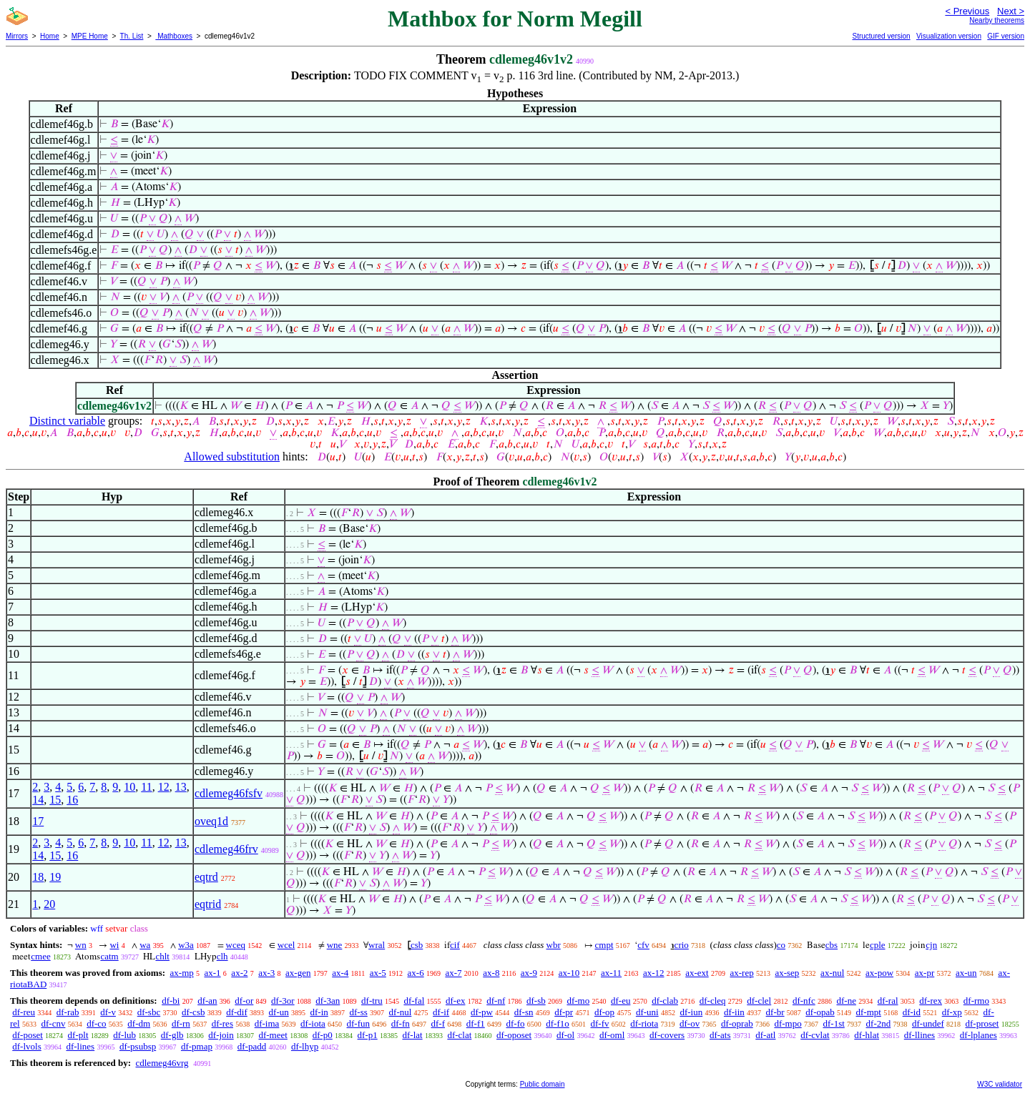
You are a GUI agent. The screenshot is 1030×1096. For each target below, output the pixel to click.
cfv (643, 944)
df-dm (138, 1023)
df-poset (27, 1035)
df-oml (611, 1035)
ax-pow (879, 972)
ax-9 (529, 972)
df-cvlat (814, 1035)
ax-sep (787, 972)
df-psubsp (137, 1046)
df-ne (845, 1000)
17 (38, 821)
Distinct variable (67, 421)
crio (682, 944)
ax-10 (569, 972)
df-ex (455, 1000)
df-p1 (368, 1035)
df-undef (928, 1023)
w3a (186, 944)
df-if (441, 1012)
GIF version (1005, 36)
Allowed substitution (232, 456)
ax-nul (832, 972)
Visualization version (948, 36)
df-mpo (787, 1023)
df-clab (665, 1000)
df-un (279, 1012)
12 (164, 787)
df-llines (919, 1035)
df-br (775, 1012)
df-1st (833, 1023)
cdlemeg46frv (226, 849)
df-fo (515, 1023)
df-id (912, 1012)
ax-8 (491, 972)
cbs (831, 944)
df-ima (267, 1023)
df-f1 (475, 1023)
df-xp (952, 1012)
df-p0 (323, 1035)
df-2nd (878, 1023)
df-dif (236, 1012)
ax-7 (453, 972)
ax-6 (416, 972)
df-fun (359, 1023)
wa (144, 944)
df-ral (888, 1000)
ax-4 (340, 972)
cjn (931, 944)
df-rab (68, 1012)
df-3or (283, 1000)
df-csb (193, 1012)
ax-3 (266, 972)
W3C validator (999, 1084)
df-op (604, 1012)
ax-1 (213, 972)
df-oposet (513, 1035)
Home (49, 36)
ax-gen (297, 972)
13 (181, 787)
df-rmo (976, 1000)
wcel (286, 944)
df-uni (647, 1012)
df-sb (536, 1000)
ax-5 (378, 972)
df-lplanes (978, 1035)
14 (38, 800)
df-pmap (196, 1046)
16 (72, 800)
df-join (220, 1035)
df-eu (620, 1000)
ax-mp (182, 972)
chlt (162, 956)
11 (146, 787)
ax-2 (239, 972)
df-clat (459, 1035)
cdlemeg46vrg (161, 1062)
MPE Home (90, 36)
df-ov (690, 1023)
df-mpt (868, 1012)
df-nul (400, 1012)
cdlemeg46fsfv (229, 793)
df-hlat (866, 1035)
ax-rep (741, 972)
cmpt (604, 944)
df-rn (181, 1023)
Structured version (881, 36)
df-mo (577, 1000)
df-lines (80, 1046)
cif (455, 944)
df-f (438, 1023)
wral (376, 944)
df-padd (251, 1046)
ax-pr (924, 972)
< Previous (967, 11)
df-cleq (713, 1000)
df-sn (524, 1012)
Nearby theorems (996, 20)
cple (878, 944)
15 (55, 800)
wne (335, 944)
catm (109, 956)
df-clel (759, 1000)
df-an (207, 1000)
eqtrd (206, 877)
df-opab (819, 1012)
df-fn (400, 1023)
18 (38, 877)
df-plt (78, 1035)
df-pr (563, 1012)
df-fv (600, 1023)
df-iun (691, 1012)
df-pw (482, 1012)
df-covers (667, 1035)
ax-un (966, 972)
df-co (96, 1023)
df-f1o (557, 1023)
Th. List (132, 36)
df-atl (765, 1035)
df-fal (413, 1000)
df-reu (23, 1012)
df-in (319, 1012)
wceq (235, 944)
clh (222, 956)
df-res (222, 1023)
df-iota (312, 1023)
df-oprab (737, 1023)
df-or (244, 1000)
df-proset (982, 1023)
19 (55, 877)
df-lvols (26, 1046)
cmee (40, 956)
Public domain (542, 1084)
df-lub (124, 1035)
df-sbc (149, 1012)
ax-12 (653, 972)
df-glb (172, 1035)
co (781, 944)
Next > (1010, 11)
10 (129, 787)
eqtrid (208, 904)
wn (81, 944)
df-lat (412, 1035)
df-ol (565, 1035)
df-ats (720, 1035)
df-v (108, 1012)
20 (49, 904)
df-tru (372, 1000)
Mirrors (17, 36)
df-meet (272, 1035)
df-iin (734, 1012)
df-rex (930, 1000)
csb (417, 944)
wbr (553, 944)
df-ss (359, 1012)
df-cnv (53, 1023)
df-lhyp (304, 1046)
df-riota (644, 1023)
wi (114, 944)
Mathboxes (173, 36)
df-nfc (804, 1000)
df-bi (171, 1000)
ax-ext (696, 972)
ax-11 (611, 972)
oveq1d (211, 821)
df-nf (495, 1000)
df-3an (327, 1000)
